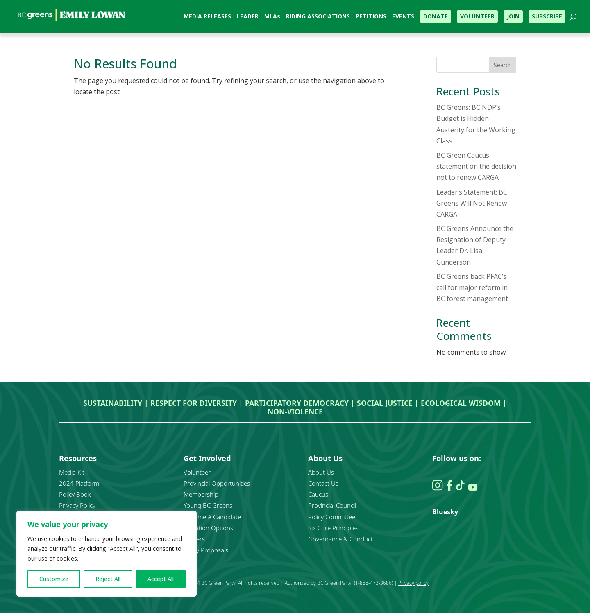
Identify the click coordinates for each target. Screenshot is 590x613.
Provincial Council (332, 505)
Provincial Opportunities (217, 483)
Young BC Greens (208, 505)
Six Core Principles (333, 528)
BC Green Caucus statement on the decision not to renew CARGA (476, 166)
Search (503, 65)
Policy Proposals (206, 550)
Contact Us (323, 483)
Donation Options (208, 528)
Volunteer (197, 472)
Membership (201, 494)
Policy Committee (331, 517)
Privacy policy (413, 582)
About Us (321, 472)
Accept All (161, 579)
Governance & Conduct (340, 539)
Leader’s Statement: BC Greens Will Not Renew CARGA (471, 203)
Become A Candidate (212, 517)
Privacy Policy (77, 505)
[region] (106, 554)
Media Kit (71, 472)
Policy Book (75, 494)
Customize (53, 579)
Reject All (107, 579)
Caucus (318, 494)
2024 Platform (79, 483)
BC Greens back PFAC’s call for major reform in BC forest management (472, 287)
